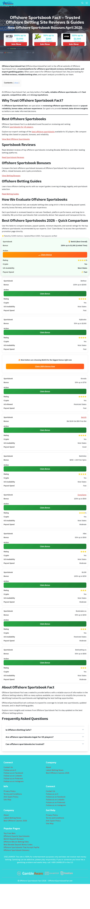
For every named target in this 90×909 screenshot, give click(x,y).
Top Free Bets (9, 833)
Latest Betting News (54, 770)
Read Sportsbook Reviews (13, 157)
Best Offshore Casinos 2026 (57, 773)
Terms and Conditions (13, 794)
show (16, 83)
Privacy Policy (9, 791)
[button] (45, 729)
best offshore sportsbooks (43, 131)
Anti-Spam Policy (11, 797)
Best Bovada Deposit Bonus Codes (18, 844)
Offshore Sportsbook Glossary (16, 850)
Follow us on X (10, 770)
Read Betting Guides (10, 194)
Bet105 (83, 417)
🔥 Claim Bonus (45, 255)
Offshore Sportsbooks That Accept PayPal (21, 847)
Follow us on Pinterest (13, 778)
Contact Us (8, 767)
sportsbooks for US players (21, 127)
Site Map (7, 799)
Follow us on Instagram (14, 781)
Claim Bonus (45, 294)
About (48, 767)
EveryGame (82, 495)
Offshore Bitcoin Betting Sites (16, 842)
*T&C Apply (20, 41)
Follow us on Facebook (13, 773)
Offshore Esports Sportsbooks (17, 836)
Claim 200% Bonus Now (45, 366)
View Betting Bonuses (11, 175)
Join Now (16, 44)
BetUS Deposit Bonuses (14, 839)
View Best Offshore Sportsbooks (16, 139)
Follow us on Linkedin (13, 775)
